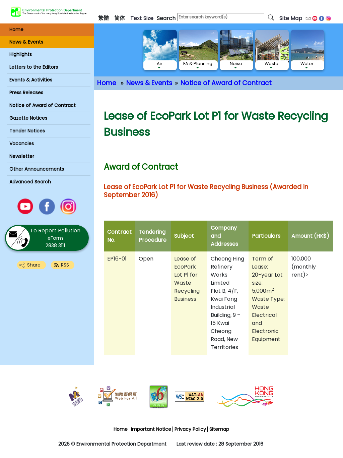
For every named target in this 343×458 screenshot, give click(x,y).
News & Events (149, 83)
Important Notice (151, 429)
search (166, 18)
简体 (119, 18)
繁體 (103, 18)
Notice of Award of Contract (226, 83)
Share (34, 265)
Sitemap (219, 429)
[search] (271, 17)
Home (106, 83)
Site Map (290, 18)
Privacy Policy (190, 429)
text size (141, 18)
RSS (65, 265)
